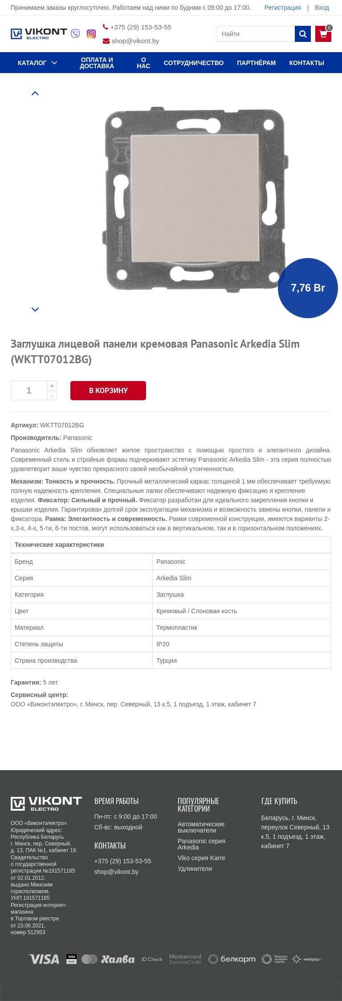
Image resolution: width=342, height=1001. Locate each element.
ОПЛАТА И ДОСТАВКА (97, 63)
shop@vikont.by (135, 40)
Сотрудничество (194, 62)
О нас (143, 63)
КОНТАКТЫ (306, 62)
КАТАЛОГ (37, 62)
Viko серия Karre (201, 858)
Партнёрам (256, 62)
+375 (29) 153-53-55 (140, 27)
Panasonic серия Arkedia (201, 844)
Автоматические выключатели (201, 827)
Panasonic (77, 437)
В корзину (108, 390)
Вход (322, 7)
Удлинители (195, 868)
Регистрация (283, 7)
